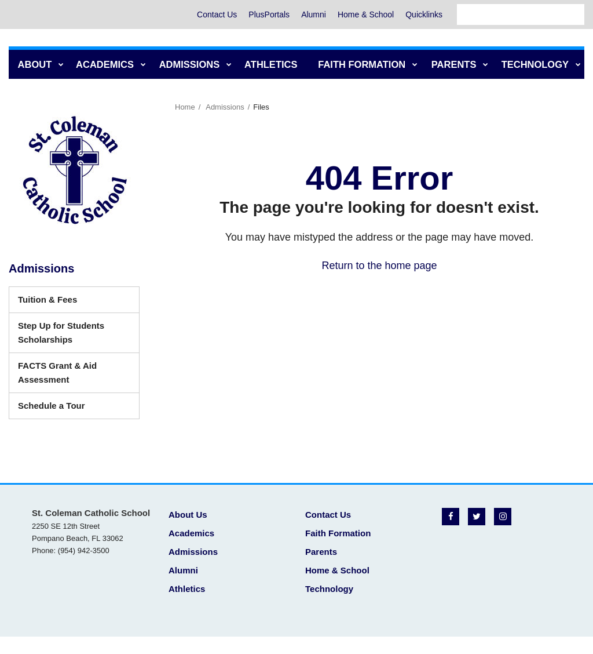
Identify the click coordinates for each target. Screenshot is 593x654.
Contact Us (217, 14)
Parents (321, 552)
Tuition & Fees (47, 299)
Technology (329, 589)
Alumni (313, 14)
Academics (191, 533)
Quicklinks (423, 14)
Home (185, 107)
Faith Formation (338, 533)
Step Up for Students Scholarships (62, 337)
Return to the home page (379, 265)
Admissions (225, 107)
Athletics (187, 589)
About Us (188, 514)
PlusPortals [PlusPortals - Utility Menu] (269, 14)
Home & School (366, 14)
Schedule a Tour (68, 408)
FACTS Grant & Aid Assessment (60, 377)
